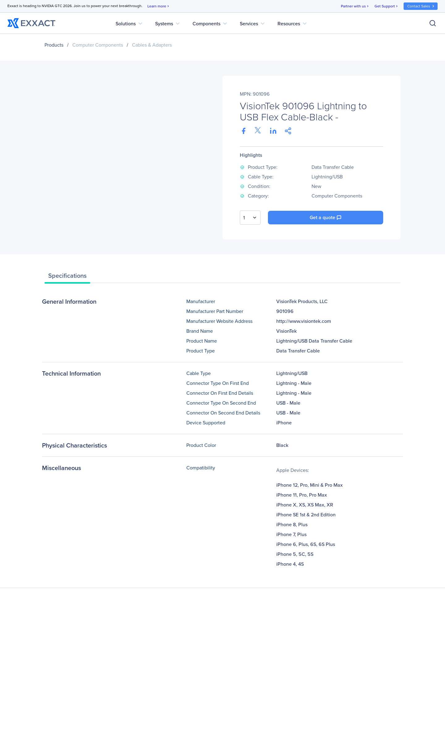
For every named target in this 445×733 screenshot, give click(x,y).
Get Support (387, 6)
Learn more (158, 6)
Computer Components (97, 44)
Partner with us (355, 6)
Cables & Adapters (152, 44)
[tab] (67, 277)
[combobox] (250, 217)
